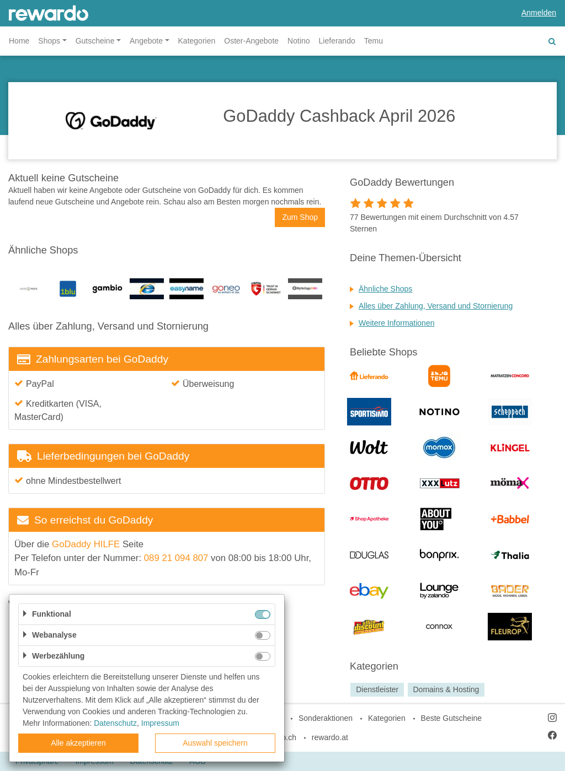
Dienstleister (377, 689)
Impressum (160, 723)
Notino (298, 40)
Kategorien (197, 40)
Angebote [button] (146, 40)
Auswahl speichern (215, 742)
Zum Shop (300, 217)
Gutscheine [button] (95, 40)
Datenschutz (115, 723)
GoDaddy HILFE (86, 544)
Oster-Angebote (251, 40)
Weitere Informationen (396, 323)
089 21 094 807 (176, 558)
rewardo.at (330, 737)
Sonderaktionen (326, 718)
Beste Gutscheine (451, 718)
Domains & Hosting (446, 689)
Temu (373, 40)
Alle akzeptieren (78, 742)
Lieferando (337, 40)
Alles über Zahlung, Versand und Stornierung (436, 305)
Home (19, 40)
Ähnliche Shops (385, 288)
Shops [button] (49, 40)
